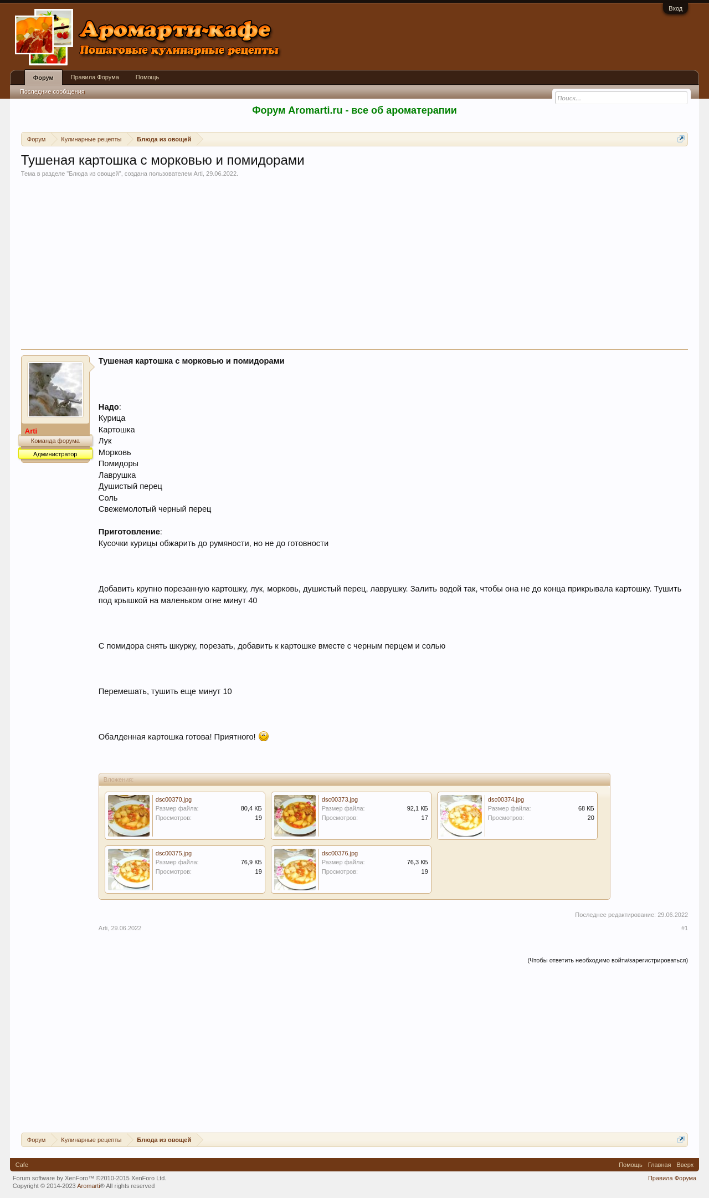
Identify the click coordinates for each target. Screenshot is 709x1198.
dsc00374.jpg (506, 799)
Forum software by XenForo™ (90, 1178)
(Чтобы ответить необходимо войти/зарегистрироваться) (607, 960)
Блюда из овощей (94, 173)
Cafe (22, 1164)
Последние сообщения (52, 91)
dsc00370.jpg (174, 799)
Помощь (148, 77)
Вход (675, 8)
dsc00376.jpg (340, 853)
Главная (659, 1164)
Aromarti (88, 1185)
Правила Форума (95, 77)
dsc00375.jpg (174, 853)
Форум (43, 77)
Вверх (685, 1164)
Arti (198, 173)
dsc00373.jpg (340, 799)
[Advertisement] (354, 266)
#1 (684, 928)
